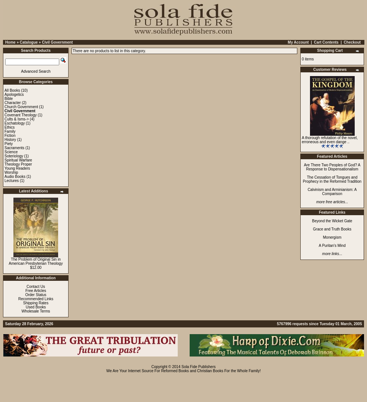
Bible (8, 99)
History (10, 140)
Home (10, 42)
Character (12, 103)
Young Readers (17, 168)
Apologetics (14, 94)
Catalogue (29, 42)
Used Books (36, 307)
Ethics (9, 127)
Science (11, 152)
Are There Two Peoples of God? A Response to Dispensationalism (332, 167)
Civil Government (57, 42)
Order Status (36, 295)
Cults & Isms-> (16, 119)
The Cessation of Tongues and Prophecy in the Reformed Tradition (332, 179)
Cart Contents (326, 42)
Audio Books (14, 177)
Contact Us (35, 287)
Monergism (332, 237)
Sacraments (14, 148)
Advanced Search (36, 71)
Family (9, 131)
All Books (12, 90)
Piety (8, 144)
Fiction (9, 136)
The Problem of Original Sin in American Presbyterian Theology (36, 261)
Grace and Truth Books (332, 229)
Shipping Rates (35, 303)
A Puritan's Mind (332, 246)
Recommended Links (35, 299)
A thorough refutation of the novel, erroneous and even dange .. (330, 140)
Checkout (352, 42)
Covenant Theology (20, 115)
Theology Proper (18, 164)
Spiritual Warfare (18, 160)
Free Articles (35, 291)
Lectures (11, 181)
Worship (11, 172)
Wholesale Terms (36, 311)
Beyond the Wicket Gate (332, 221)
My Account (298, 42)
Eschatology (14, 123)
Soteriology (13, 156)
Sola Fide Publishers (198, 367)
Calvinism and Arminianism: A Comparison (332, 192)
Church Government (21, 107)
